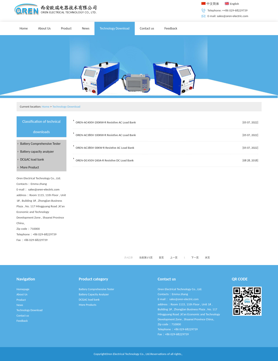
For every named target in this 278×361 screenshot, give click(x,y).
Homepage (23, 289)
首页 (161, 257)
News (85, 28)
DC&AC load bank (32, 159)
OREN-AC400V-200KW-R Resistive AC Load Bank (106, 122)
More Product (29, 167)
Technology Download (114, 28)
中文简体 (210, 4)
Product (66, 28)
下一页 (195, 257)
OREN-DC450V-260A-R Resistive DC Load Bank (105, 160)
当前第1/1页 (146, 257)
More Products (87, 305)
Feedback (170, 28)
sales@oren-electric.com (232, 16)
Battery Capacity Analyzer (94, 294)
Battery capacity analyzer (37, 151)
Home (24, 28)
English (232, 4)
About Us (44, 28)
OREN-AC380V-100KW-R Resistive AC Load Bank (106, 135)
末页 (207, 257)
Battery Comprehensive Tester (40, 144)
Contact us (147, 28)
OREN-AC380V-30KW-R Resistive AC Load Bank (105, 148)
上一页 (174, 257)
